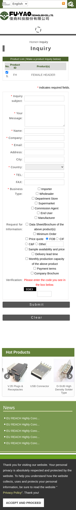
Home (33, 42)
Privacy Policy (12, 492)
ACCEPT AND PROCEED (23, 502)
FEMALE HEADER (43, 74)
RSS (60, 7)
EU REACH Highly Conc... (23, 421)
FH (15, 74)
